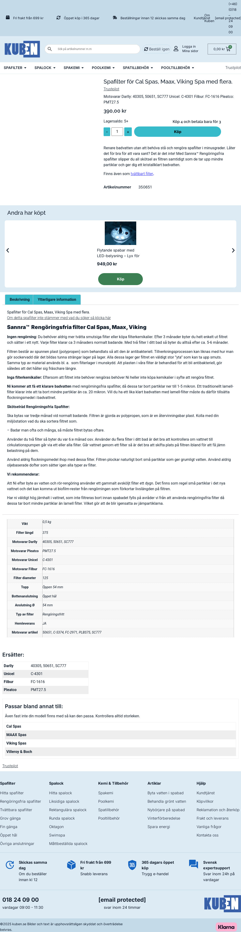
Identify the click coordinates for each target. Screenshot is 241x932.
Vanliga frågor (209, 826)
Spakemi (105, 793)
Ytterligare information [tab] (57, 299)
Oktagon (56, 826)
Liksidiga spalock (64, 801)
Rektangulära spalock (67, 809)
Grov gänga (10, 818)
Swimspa (57, 835)
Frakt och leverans (213, 818)
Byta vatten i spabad (166, 793)
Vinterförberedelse (164, 818)
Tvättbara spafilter (16, 809)
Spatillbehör (108, 809)
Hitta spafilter (12, 793)
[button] (8, 250)
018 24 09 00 (20, 899)
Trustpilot (233, 67)
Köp (177, 131)
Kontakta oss (207, 835)
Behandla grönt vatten (167, 801)
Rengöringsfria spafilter (20, 801)
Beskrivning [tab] (20, 299)
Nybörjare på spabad (166, 809)
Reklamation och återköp (218, 809)
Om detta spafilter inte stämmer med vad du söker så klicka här (59, 318)
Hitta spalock (60, 793)
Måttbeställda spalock (68, 843)
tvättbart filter (142, 174)
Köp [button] (120, 279)
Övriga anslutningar (17, 843)
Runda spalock (62, 818)
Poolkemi (106, 801)
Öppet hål (8, 835)
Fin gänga (8, 826)
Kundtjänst (202, 18)
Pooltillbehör (109, 818)
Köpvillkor (205, 801)
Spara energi (159, 826)
